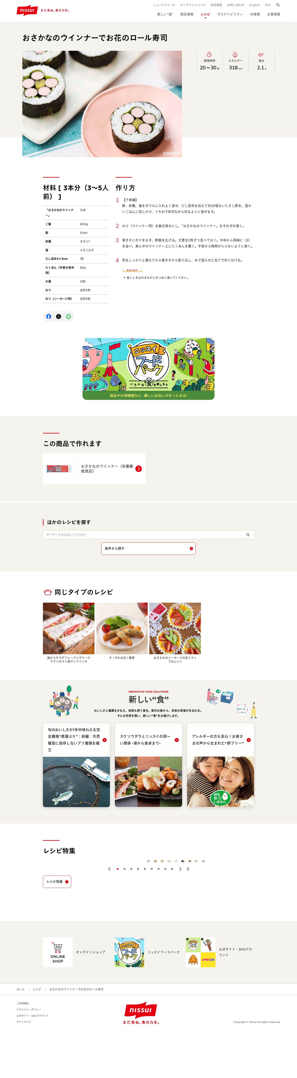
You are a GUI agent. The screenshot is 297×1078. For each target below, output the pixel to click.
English (254, 5)
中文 (268, 5)
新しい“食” (165, 14)
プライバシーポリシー (28, 1057)
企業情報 (273, 14)
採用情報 (216, 5)
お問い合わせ (235, 5)
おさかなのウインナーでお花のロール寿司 (76, 1036)
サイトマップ (23, 1069)
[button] (109, 916)
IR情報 (255, 14)
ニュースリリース (164, 5)
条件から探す (115, 548)
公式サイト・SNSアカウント (32, 1063)
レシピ (205, 14)
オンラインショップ (193, 5)
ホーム (20, 1036)
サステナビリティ (230, 14)
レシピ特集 (54, 929)
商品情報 (186, 14)
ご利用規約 (22, 1050)
